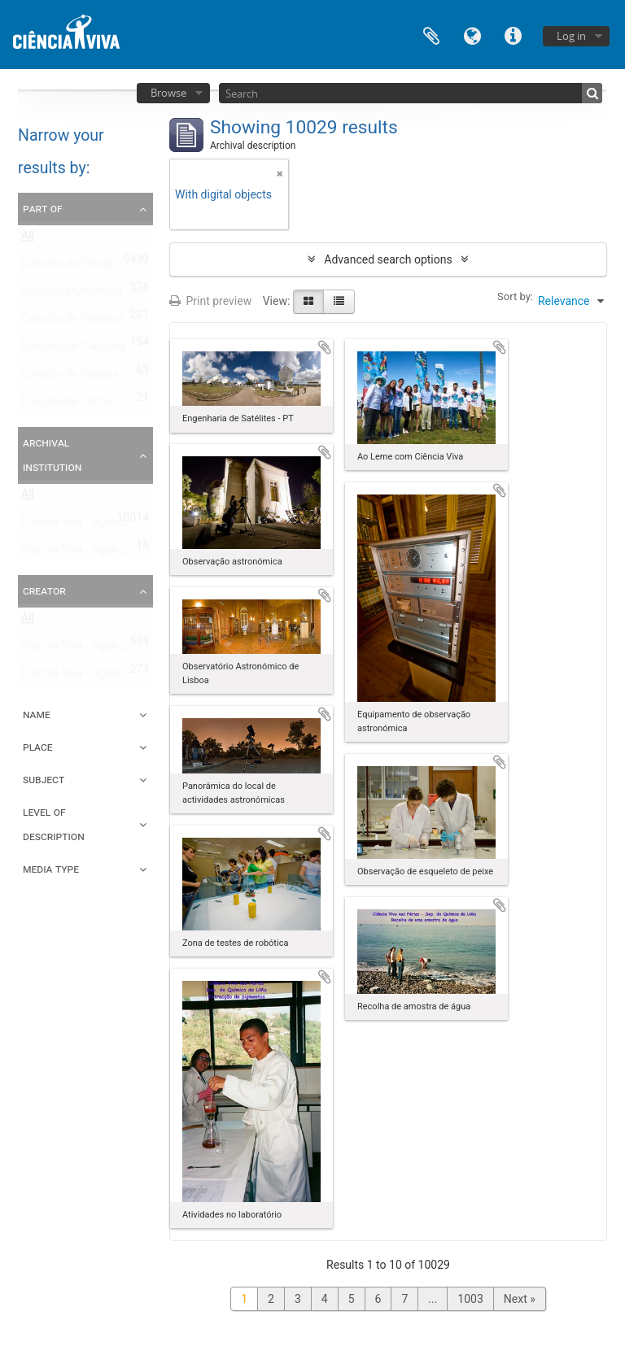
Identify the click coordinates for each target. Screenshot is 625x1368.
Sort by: (515, 296)
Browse (168, 92)
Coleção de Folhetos (73, 322)
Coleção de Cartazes (73, 349)
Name (36, 714)
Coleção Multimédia (71, 294)
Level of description (54, 824)
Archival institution (52, 454)
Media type (51, 868)
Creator (44, 590)
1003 (470, 1298)
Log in (571, 35)
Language (472, 34)
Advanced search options (388, 259)
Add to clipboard (325, 347)
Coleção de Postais (70, 377)
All (27, 239)
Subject (43, 779)
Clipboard (431, 34)
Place (38, 746)
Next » (519, 1298)
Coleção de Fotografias (79, 266)
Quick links (512, 34)
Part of (43, 208)
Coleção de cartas (67, 405)
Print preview (210, 300)
